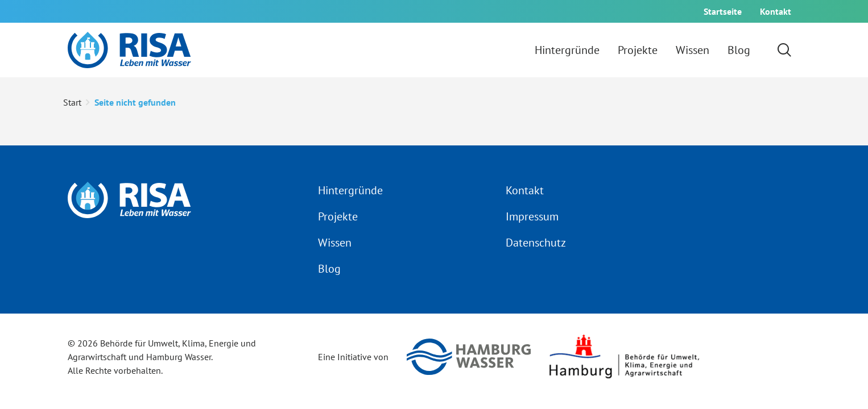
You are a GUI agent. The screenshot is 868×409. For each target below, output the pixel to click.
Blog (329, 268)
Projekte (338, 216)
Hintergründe (350, 190)
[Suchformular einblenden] (784, 50)
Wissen (335, 242)
